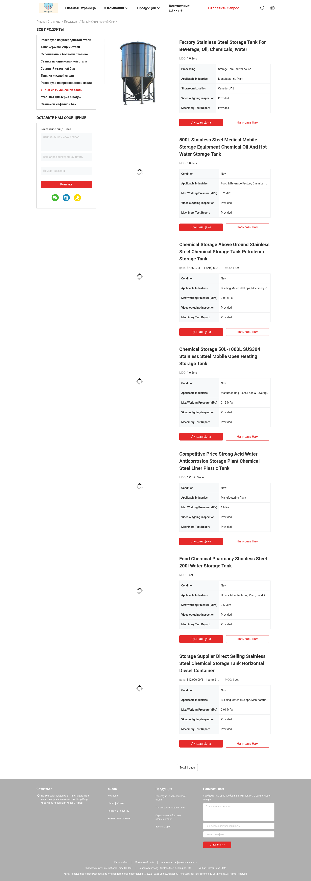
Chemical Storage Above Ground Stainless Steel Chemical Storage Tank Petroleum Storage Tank (224, 252)
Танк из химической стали (63, 90)
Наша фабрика (116, 803)
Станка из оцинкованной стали (64, 61)
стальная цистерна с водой (61, 97)
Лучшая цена (201, 122)
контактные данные (119, 818)
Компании (113, 795)
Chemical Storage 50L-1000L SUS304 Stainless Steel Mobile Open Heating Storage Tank (219, 356)
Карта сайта (121, 862)
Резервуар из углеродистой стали (66, 40)
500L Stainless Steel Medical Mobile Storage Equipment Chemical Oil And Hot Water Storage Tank (223, 147)
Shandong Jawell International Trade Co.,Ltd (108, 868)
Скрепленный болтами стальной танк (66, 54)
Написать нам (247, 122)
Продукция (71, 21)
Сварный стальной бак (58, 68)
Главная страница (48, 21)
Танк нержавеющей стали (60, 47)
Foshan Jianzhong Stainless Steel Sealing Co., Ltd (165, 868)
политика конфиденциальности (179, 862)
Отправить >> (217, 844)
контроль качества (118, 810)
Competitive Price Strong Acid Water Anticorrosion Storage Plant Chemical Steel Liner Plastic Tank (219, 461)
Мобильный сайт (144, 862)
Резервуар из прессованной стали (66, 83)
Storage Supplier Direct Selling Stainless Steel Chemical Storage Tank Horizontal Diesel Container (222, 663)
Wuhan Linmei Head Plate (212, 868)
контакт (66, 184)
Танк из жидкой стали (57, 76)
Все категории (163, 826)
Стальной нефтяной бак (58, 104)
